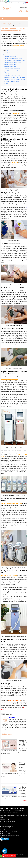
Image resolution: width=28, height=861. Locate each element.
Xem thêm (25, 756)
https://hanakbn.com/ (10, 826)
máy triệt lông (14, 162)
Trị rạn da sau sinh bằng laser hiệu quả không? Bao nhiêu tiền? (23, 742)
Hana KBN (12, 717)
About (3, 714)
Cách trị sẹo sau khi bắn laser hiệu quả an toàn (23, 765)
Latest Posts (9, 714)
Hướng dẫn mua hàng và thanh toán (8, 830)
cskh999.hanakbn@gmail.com (10, 824)
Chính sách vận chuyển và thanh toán (8, 831)
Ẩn (7, 50)
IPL (26, 207)
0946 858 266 (13, 821)
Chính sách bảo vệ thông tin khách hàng (9, 835)
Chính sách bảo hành (5, 833)
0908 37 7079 (7, 819)
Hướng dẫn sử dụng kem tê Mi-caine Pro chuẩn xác (23, 788)
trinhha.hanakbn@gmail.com (14, 2)
